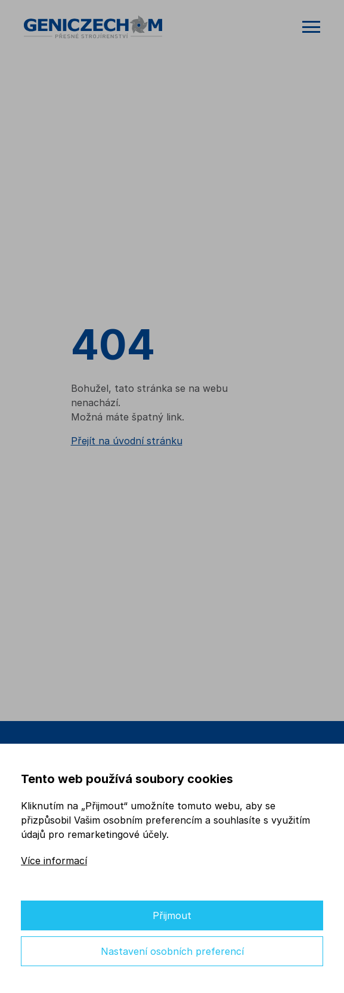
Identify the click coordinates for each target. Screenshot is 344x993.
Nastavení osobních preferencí (172, 951)
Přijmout (172, 915)
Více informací (54, 861)
